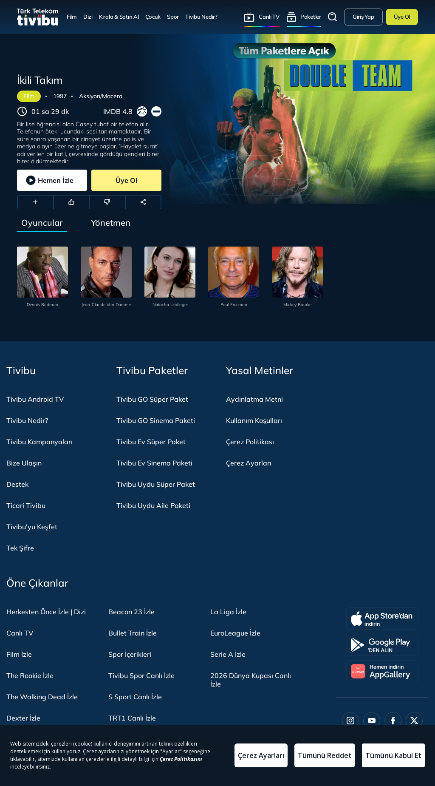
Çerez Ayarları (248, 463)
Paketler (310, 16)
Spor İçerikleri (129, 654)
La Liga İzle (228, 611)
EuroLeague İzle (235, 633)
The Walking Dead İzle (42, 696)
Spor (173, 16)
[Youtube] (371, 720)
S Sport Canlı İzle (135, 696)
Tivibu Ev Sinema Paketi (154, 463)
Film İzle (19, 654)
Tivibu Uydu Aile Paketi (153, 505)
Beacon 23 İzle (131, 611)
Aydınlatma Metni (254, 399)
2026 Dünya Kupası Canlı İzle (250, 679)
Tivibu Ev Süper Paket (151, 441)
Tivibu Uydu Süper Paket (155, 484)
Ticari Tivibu (25, 505)
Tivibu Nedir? (201, 16)
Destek (17, 484)
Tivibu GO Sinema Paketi (155, 420)
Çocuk (153, 16)
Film (72, 16)
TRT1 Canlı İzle (132, 718)
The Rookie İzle (30, 675)
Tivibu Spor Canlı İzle (141, 675)
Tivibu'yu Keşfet (31, 526)
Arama (333, 17)
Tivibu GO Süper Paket (152, 399)
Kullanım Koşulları (254, 420)
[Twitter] (414, 720)
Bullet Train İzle (132, 633)
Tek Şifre (20, 548)
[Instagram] (350, 720)
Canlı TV (269, 16)
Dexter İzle (23, 718)
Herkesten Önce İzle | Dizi (46, 611)
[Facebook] (392, 720)
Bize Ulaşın (24, 463)
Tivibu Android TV (35, 399)
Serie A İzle (228, 654)
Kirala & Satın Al (119, 16)
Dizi (88, 16)
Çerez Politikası (250, 441)
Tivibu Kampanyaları (39, 441)
